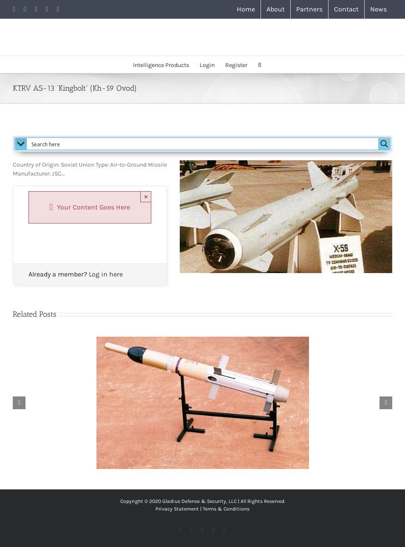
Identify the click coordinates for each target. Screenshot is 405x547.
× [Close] (146, 196)
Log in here (106, 274)
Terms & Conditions (226, 509)
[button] (259, 64)
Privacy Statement (177, 509)
